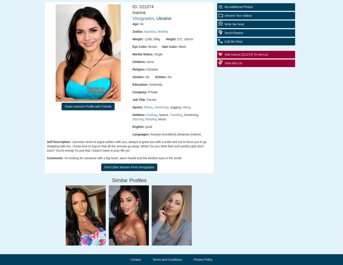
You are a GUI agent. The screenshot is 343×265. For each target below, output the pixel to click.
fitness (148, 107)
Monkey (163, 31)
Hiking (186, 107)
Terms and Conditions (167, 259)
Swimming (161, 107)
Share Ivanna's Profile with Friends (88, 106)
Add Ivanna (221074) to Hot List (246, 54)
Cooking (151, 115)
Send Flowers (234, 33)
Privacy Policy (203, 259)
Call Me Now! (234, 41)
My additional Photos (239, 7)
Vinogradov (143, 18)
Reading (151, 119)
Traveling (176, 115)
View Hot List (233, 63)
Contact (135, 259)
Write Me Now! (235, 24)
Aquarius (150, 31)
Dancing (138, 119)
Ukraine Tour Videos (238, 15)
